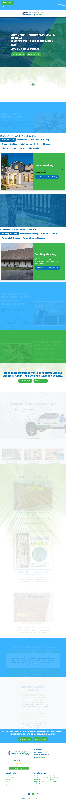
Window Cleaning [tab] (9, 148)
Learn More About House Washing (47, 177)
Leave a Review (10, 777)
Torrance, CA (37, 777)
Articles (8, 779)
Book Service (7, 3)
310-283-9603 (18, 54)
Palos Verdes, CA (38, 776)
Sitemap (8, 785)
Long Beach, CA (45, 779)
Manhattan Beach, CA (47, 777)
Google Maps (9, 776)
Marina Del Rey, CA (46, 781)
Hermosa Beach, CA (49, 776)
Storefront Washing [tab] (29, 233)
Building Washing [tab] (10, 233)
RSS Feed (8, 786)
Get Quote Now (33, 54)
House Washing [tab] (8, 140)
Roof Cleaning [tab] (23, 140)
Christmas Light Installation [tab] (30, 148)
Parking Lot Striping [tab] (11, 238)
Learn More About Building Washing (47, 267)
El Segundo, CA (41, 783)
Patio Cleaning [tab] (26, 144)
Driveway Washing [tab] (9, 144)
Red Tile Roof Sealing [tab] (40, 140)
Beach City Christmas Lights (12, 7)
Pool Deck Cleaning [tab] (42, 144)
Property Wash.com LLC (30, 799)
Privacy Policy (10, 781)
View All (36, 786)
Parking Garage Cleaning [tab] (34, 238)
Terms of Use (9, 783)
